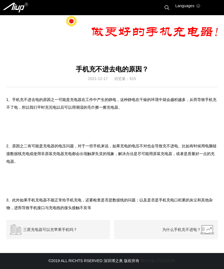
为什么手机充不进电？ (181, 229)
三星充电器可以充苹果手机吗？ (50, 229)
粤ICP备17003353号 (158, 261)
